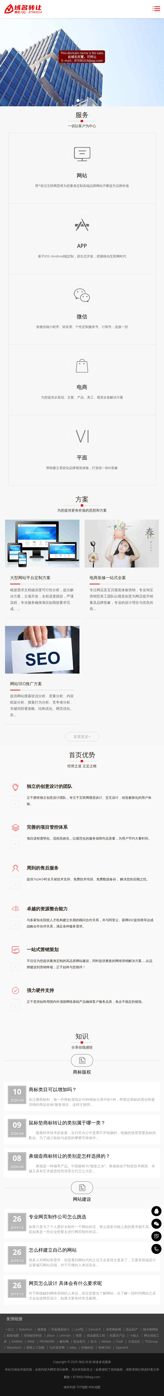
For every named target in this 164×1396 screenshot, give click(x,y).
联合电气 (79, 1341)
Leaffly (79, 1329)
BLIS (94, 1341)
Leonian (65, 1335)
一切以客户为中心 (82, 125)
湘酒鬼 (41, 1329)
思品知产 (132, 1329)
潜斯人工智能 (35, 1347)
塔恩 (79, 1335)
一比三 (9, 1329)
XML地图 (94, 1387)
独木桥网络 (150, 1329)
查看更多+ (82, 736)
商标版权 (82, 1072)
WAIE (31, 1341)
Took (119, 1341)
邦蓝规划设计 (60, 1329)
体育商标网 (113, 1329)
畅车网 (64, 1341)
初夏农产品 (117, 1335)
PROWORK (47, 1341)
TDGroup (151, 1341)
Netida (106, 1341)
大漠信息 (134, 1341)
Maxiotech (14, 1347)
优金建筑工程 (96, 1335)
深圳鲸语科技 (33, 1335)
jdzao (50, 1335)
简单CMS (104, 1347)
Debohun (25, 1329)
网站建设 (82, 1199)
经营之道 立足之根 (82, 765)
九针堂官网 (57, 1347)
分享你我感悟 (82, 1047)
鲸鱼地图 (13, 1335)
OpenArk (122, 1347)
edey (73, 1347)
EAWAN (17, 1341)
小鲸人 (134, 1335)
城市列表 (70, 1387)
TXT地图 (82, 1387)
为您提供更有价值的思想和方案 (82, 510)
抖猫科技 (87, 1347)
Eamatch (95, 1329)
